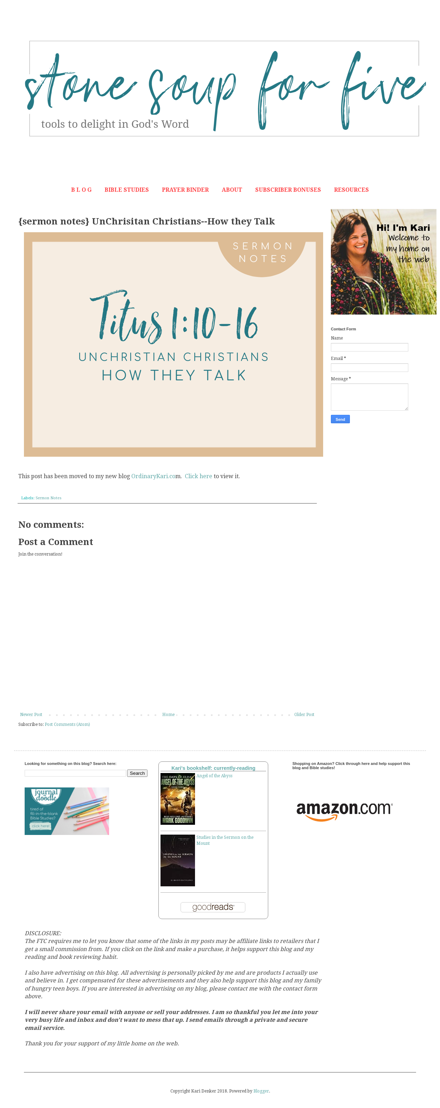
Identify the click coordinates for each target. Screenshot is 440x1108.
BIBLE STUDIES (127, 189)
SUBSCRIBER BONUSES (288, 189)
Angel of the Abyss (214, 775)
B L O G (81, 189)
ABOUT (232, 189)
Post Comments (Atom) (67, 724)
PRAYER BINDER (185, 189)
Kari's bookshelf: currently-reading (213, 768)
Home (168, 714)
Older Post (304, 714)
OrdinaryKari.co (153, 476)
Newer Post (31, 714)
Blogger (261, 1091)
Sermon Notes (49, 498)
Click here (198, 476)
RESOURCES (351, 189)
